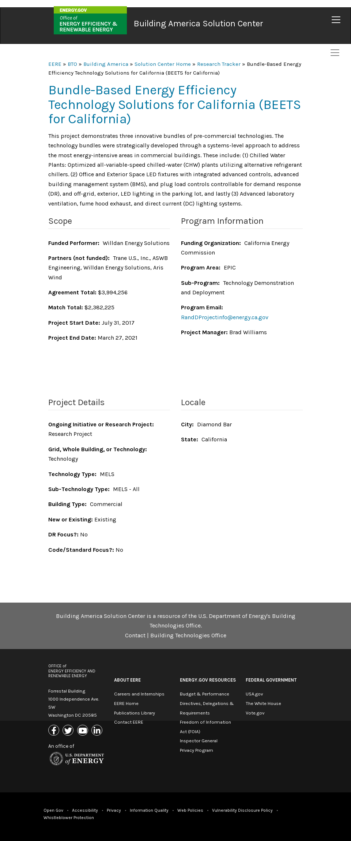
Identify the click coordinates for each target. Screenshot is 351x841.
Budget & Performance (204, 694)
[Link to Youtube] (83, 731)
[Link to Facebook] (54, 731)
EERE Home (126, 703)
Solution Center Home (163, 64)
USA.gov (254, 694)
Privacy (114, 810)
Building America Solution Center (198, 23)
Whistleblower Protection (69, 817)
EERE (54, 64)
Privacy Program (196, 750)
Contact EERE (128, 722)
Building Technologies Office (188, 635)
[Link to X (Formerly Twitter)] (69, 731)
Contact (135, 635)
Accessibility (85, 810)
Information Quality (149, 810)
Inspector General (199, 740)
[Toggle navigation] (336, 19)
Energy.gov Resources (208, 680)
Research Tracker (219, 64)
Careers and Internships (139, 694)
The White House (263, 703)
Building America (105, 64)
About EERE (127, 680)
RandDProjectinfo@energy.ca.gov (224, 317)
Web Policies (190, 810)
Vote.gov (255, 713)
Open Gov (53, 810)
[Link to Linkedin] (97, 731)
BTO (72, 64)
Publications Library (134, 713)
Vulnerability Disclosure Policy (242, 810)
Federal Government (271, 680)
